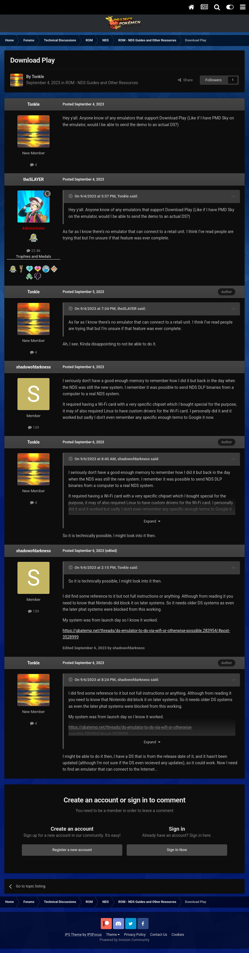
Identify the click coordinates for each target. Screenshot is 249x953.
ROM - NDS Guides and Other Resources (102, 82)
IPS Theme (73, 935)
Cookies (178, 935)
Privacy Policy (135, 935)
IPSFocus (94, 935)
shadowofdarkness (33, 367)
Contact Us (158, 935)
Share (185, 80)
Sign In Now (177, 850)
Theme (113, 935)
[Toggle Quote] (71, 196)
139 (33, 427)
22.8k (33, 250)
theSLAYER (33, 179)
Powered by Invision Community (124, 940)
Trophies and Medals (33, 256)
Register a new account (72, 850)
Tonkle (33, 104)
